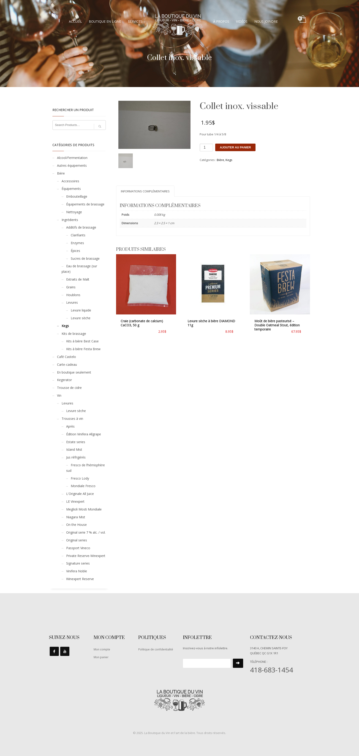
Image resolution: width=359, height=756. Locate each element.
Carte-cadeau (67, 364)
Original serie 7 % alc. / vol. (86, 532)
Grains (71, 287)
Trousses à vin (72, 418)
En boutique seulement (74, 372)
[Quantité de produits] (206, 147)
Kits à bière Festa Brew (83, 349)
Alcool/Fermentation (72, 158)
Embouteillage (76, 196)
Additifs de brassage (81, 227)
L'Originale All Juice (80, 493)
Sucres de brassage (85, 258)
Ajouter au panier (235, 147)
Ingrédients (70, 220)
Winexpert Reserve (80, 579)
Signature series (78, 563)
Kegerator (64, 380)
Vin (59, 395)
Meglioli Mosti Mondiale (84, 509)
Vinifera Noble (76, 571)
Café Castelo (66, 357)
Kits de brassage (74, 333)
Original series (76, 540)
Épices (75, 250)
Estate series (75, 442)
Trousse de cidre (69, 387)
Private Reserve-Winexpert (85, 556)
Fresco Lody (80, 478)
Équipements (71, 188)
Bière (220, 160)
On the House (76, 524)
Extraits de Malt (77, 279)
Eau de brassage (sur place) (79, 269)
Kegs (229, 160)
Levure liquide (81, 310)
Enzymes (77, 243)
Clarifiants (78, 235)
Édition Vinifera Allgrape (83, 434)
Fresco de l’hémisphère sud (85, 468)
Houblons (73, 295)
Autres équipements (72, 165)
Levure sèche (80, 318)
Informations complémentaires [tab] (145, 191)
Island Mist (74, 449)
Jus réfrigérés (76, 457)
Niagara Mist (75, 517)
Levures (72, 302)
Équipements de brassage (85, 204)
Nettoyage (74, 212)
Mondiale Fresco (83, 486)
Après (70, 426)
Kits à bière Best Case (82, 341)
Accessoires (70, 181)
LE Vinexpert (75, 501)
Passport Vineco (78, 548)
